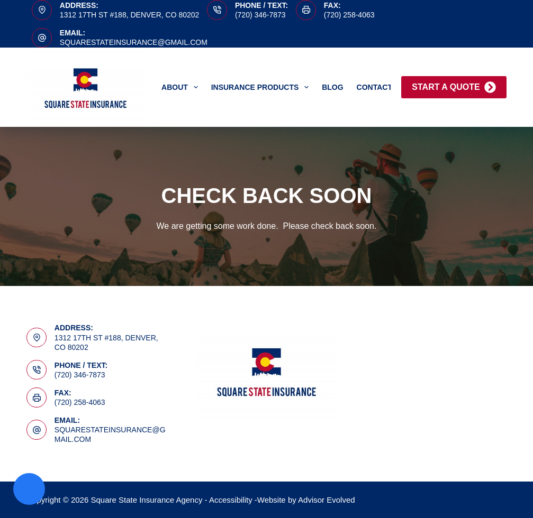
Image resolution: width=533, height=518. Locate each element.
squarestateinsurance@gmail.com (133, 42)
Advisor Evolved (326, 499)
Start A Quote (453, 87)
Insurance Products (262, 87)
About (181, 87)
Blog (332, 87)
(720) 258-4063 (349, 15)
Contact (374, 87)
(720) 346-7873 (260, 15)
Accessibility (230, 499)
